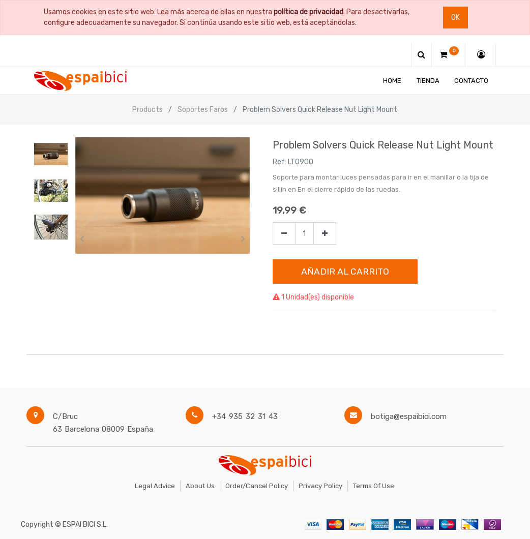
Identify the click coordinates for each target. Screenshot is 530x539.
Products (147, 109)
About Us (200, 486)
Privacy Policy (320, 486)
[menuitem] (392, 80)
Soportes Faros (203, 109)
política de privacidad (308, 12)
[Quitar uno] (284, 233)
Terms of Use (373, 486)
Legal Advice (155, 486)
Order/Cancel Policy (256, 486)
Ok (455, 17)
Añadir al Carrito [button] (345, 271)
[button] (82, 239)
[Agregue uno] (324, 233)
